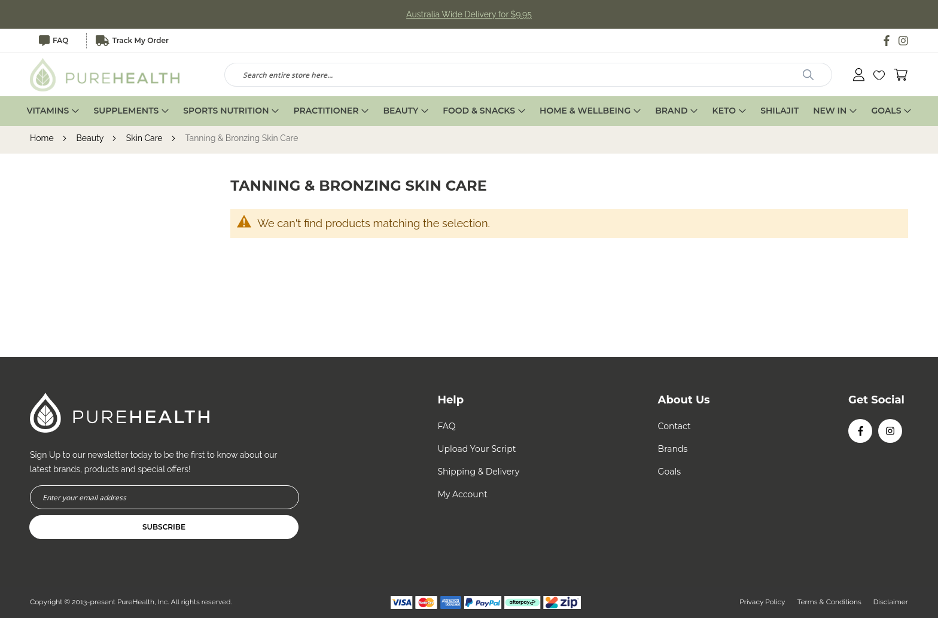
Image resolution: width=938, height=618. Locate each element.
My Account (462, 494)
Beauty (90, 138)
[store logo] (104, 74)
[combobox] (528, 75)
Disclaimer (890, 602)
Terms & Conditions (829, 602)
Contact (674, 426)
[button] (879, 75)
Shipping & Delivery (478, 471)
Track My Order (132, 40)
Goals (669, 471)
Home (43, 138)
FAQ (53, 40)
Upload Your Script (476, 448)
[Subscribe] (164, 527)
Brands (673, 448)
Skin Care (145, 138)
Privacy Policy (762, 602)
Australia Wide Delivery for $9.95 (469, 14)
